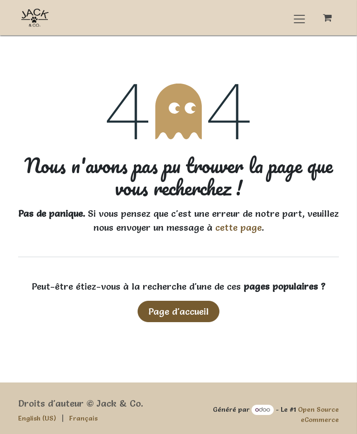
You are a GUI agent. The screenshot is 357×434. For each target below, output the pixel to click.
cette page (238, 227)
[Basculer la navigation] (299, 18)
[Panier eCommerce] (327, 18)
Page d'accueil (178, 311)
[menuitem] (37, 418)
